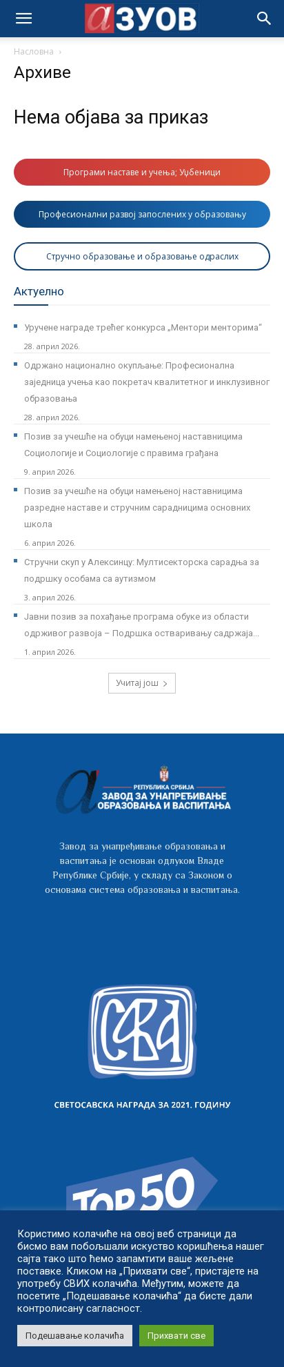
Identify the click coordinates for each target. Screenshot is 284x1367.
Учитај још (142, 683)
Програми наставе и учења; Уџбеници (142, 172)
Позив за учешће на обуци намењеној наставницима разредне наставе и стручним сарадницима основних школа (137, 507)
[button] (264, 18)
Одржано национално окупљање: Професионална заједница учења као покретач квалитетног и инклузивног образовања (147, 382)
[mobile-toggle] (23, 18)
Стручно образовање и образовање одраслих (142, 256)
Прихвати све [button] (176, 1335)
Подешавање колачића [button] (75, 1335)
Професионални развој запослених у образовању (142, 214)
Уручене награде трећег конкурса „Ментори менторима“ (143, 327)
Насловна (34, 51)
